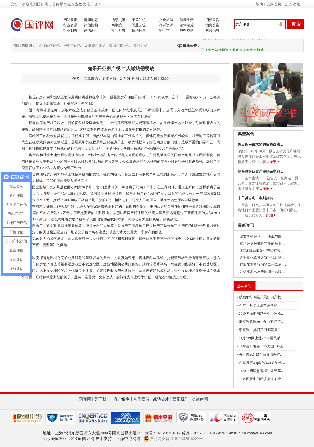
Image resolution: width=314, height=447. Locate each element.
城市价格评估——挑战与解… (262, 236)
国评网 (85, 399)
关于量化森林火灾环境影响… (262, 257)
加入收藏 (292, 4)
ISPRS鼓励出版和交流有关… (262, 250)
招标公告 (212, 20)
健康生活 (187, 20)
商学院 (116, 25)
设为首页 (274, 4)
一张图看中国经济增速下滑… (261, 379)
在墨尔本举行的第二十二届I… (263, 264)
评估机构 (91, 25)
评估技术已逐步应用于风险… (262, 271)
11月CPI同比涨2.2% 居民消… (261, 338)
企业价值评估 (49, 46)
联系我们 (180, 399)
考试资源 (166, 25)
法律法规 (187, 25)
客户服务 (122, 399)
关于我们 (102, 399)
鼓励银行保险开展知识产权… (261, 297)
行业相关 (70, 30)
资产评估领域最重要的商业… (262, 243)
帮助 (259, 4)
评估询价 (91, 30)
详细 (272, 162)
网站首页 (70, 20)
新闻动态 (91, 20)
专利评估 (140, 46)
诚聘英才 (161, 399)
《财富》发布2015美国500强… (262, 346)
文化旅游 (166, 20)
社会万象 (118, 30)
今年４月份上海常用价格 (258, 305)
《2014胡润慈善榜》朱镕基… (261, 371)
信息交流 (118, 20)
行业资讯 (70, 25)
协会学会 (166, 30)
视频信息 (212, 30)
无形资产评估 (94, 46)
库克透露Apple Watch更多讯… (262, 363)
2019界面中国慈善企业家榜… (261, 314)
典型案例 (187, 30)
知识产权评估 (119, 46)
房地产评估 (72, 46)
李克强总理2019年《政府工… (261, 322)
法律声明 (200, 399)
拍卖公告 (212, 25)
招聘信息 (139, 30)
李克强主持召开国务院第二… (261, 330)
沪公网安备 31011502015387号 (173, 439)
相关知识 (139, 20)
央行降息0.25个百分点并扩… (261, 354)
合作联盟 (141, 399)
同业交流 (139, 25)
